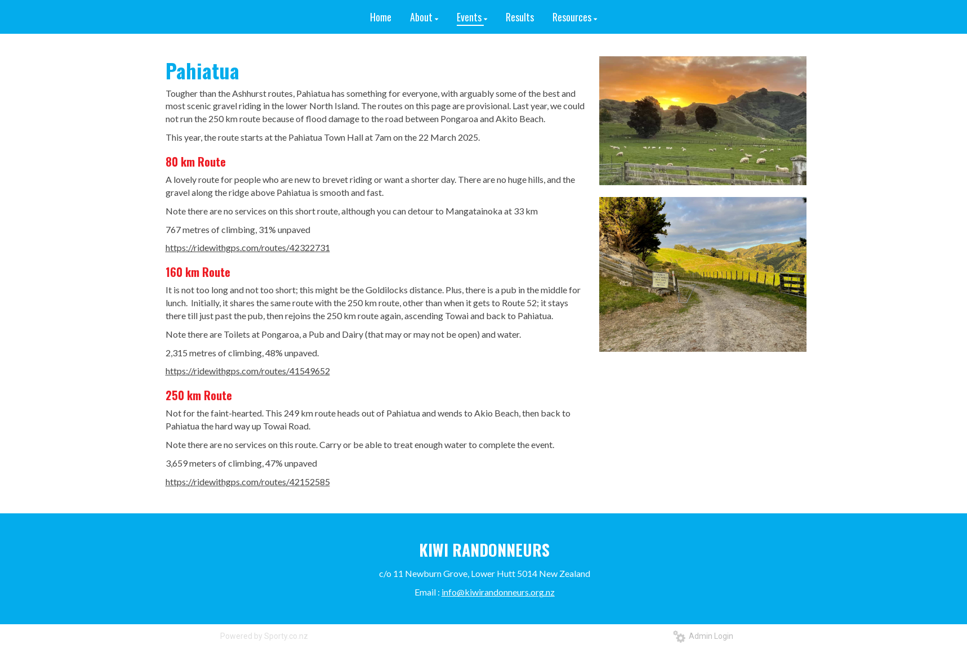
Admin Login (703, 636)
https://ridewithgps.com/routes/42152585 (248, 481)
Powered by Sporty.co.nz (264, 636)
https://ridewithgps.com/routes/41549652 (248, 370)
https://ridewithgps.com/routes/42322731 (248, 247)
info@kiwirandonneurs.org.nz (498, 592)
